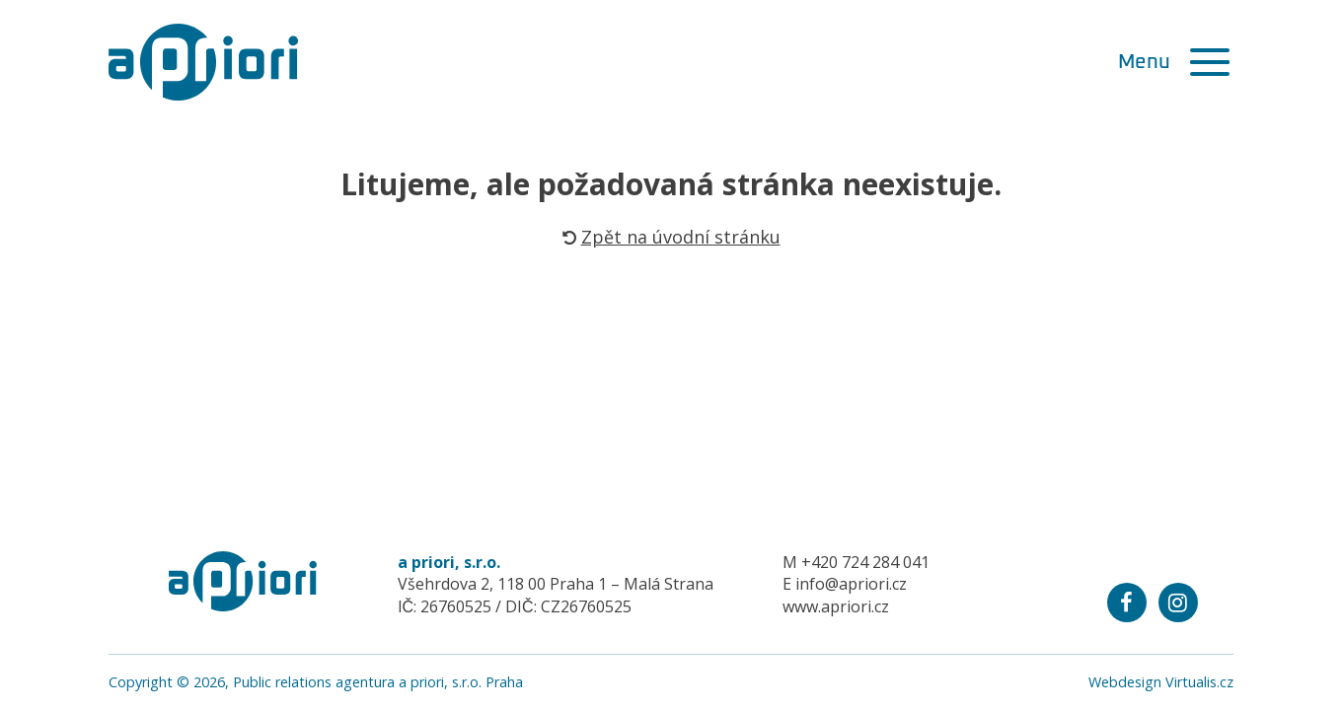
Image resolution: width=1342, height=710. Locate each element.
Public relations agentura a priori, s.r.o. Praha (378, 682)
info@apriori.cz (851, 584)
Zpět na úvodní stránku (671, 236)
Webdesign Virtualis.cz (1160, 682)
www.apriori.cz (836, 606)
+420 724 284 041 (865, 562)
